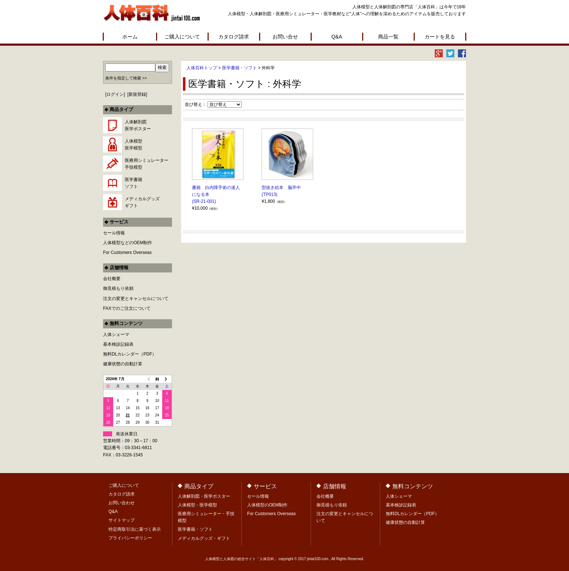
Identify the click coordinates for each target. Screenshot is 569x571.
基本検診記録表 (118, 344)
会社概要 (111, 278)
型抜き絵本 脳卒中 (281, 187)
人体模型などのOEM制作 (127, 242)
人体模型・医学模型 (197, 505)
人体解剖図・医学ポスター (204, 496)
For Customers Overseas (127, 252)
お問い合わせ (122, 502)
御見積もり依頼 (118, 288)
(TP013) (269, 194)
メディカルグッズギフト (142, 202)
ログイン (115, 94)
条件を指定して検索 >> (126, 78)
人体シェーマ (116, 334)
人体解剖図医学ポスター (138, 125)
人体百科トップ (202, 67)
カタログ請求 (233, 37)
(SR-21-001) (204, 201)
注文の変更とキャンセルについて (135, 298)
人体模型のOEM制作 (267, 505)
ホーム (130, 37)
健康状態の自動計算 (122, 363)
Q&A (336, 37)
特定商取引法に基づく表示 (135, 529)
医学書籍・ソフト (239, 67)
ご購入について (182, 37)
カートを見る (440, 37)
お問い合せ (285, 37)
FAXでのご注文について (127, 308)
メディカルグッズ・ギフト (204, 538)
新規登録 (137, 94)
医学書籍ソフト (133, 183)
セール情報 (114, 232)
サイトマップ (122, 520)
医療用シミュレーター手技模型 (146, 164)
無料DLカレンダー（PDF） (129, 354)
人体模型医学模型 (133, 145)
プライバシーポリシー (130, 538)
